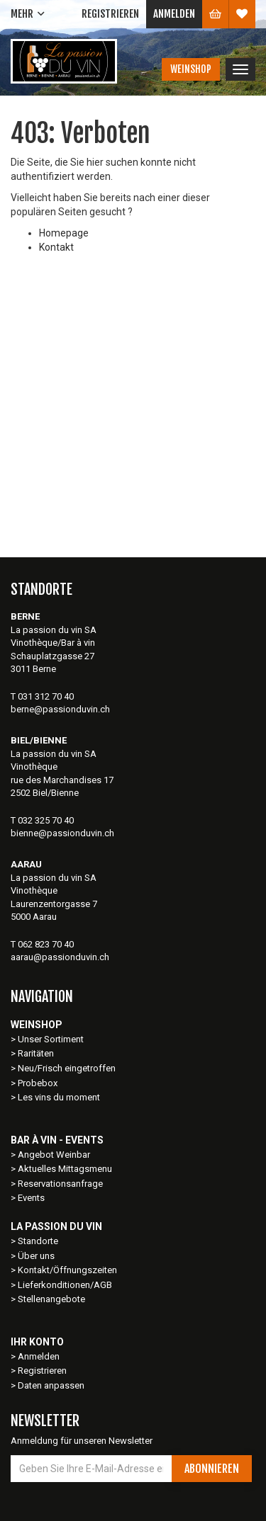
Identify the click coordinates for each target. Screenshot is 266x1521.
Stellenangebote (51, 1299)
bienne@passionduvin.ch (62, 833)
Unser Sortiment (52, 1039)
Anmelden (174, 14)
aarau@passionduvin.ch (60, 957)
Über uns (36, 1256)
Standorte (38, 1241)
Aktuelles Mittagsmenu (65, 1168)
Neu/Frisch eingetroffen (67, 1068)
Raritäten (36, 1053)
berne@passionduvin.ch (60, 709)
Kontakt (56, 247)
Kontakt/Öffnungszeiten (67, 1270)
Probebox (37, 1083)
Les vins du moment (59, 1097)
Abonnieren (211, 1469)
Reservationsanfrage (60, 1183)
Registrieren (110, 14)
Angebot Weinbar (54, 1154)
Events (31, 1197)
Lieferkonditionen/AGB (65, 1285)
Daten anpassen (51, 1385)
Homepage (64, 233)
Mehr (22, 14)
